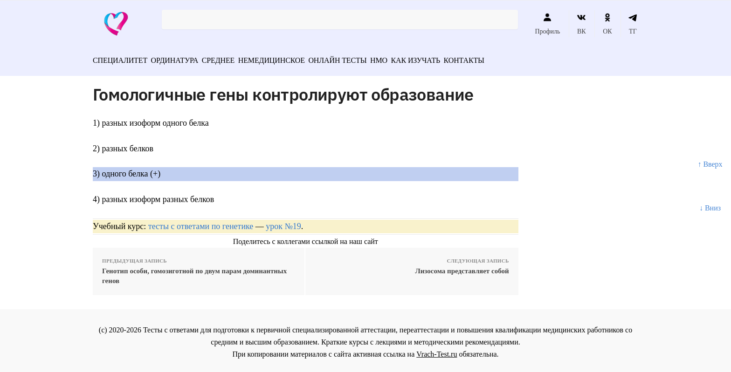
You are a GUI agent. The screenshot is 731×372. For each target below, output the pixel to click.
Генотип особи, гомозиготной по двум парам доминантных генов (194, 272)
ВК (581, 24)
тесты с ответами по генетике (201, 222)
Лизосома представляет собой (462, 267)
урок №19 (283, 222)
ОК (607, 24)
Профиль (547, 24)
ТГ (633, 24)
